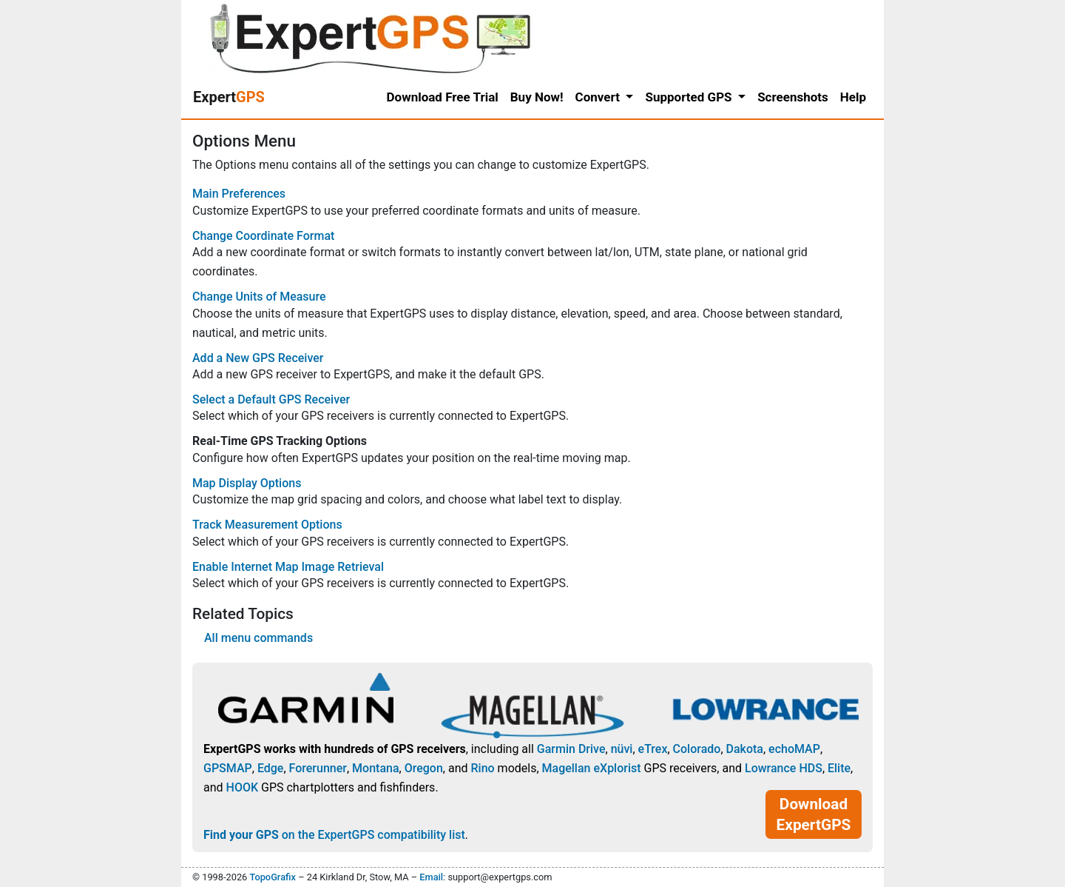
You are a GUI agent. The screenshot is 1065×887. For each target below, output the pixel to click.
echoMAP (794, 749)
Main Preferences (238, 194)
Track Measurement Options (267, 525)
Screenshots (792, 97)
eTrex (653, 749)
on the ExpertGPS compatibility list (334, 835)
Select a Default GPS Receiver (271, 399)
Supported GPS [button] (689, 97)
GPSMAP (227, 768)
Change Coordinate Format (263, 236)
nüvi (622, 749)
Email (431, 877)
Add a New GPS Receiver (257, 358)
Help (853, 97)
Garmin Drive (571, 749)
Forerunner (318, 768)
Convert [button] (599, 97)
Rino (482, 768)
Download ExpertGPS (814, 814)
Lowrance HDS (783, 768)
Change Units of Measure (259, 296)
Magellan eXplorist (591, 768)
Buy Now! (537, 97)
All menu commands (258, 638)
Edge (270, 768)
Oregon (424, 768)
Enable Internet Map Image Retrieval (288, 567)
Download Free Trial (442, 97)
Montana (375, 768)
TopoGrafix (272, 877)
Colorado (697, 749)
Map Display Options (246, 483)
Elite (839, 768)
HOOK (242, 787)
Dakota (744, 749)
